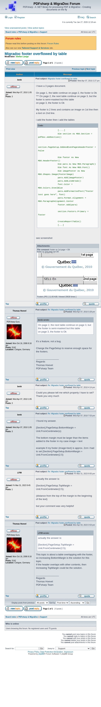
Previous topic (78, 69)
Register (19, 17)
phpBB (41, 654)
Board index (11, 32)
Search (91, 17)
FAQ (81, 17)
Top (7, 304)
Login (9, 17)
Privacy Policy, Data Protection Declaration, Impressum (50, 652)
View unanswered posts (15, 28)
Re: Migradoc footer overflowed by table (64, 310)
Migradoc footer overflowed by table (36, 54)
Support (43, 32)
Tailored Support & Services (35, 48)
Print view (10, 69)
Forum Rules (53, 43)
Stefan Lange (22, 56)
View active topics (36, 28)
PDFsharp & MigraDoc (28, 32)
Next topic (90, 69)
